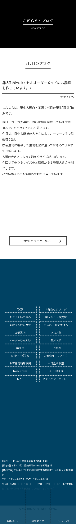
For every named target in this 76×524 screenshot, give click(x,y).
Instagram (20, 371)
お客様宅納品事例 (20, 363)
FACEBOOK (55, 371)
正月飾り (56, 348)
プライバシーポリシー (55, 379)
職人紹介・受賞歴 (56, 317)
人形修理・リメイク (56, 355)
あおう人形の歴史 (20, 325)
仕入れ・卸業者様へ (56, 325)
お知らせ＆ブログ (56, 309)
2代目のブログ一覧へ (37, 241)
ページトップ (63, 505)
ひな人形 (56, 332)
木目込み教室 (56, 363)
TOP (20, 309)
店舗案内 (20, 332)
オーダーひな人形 (20, 340)
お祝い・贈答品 (20, 355)
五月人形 (56, 340)
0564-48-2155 (37, 505)
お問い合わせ (12, 505)
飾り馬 (20, 348)
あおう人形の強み (20, 317)
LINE (20, 379)
